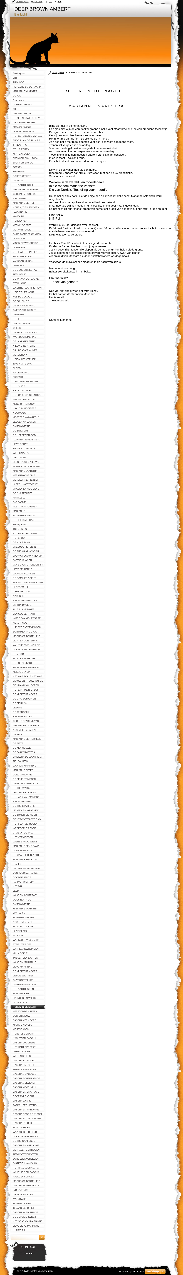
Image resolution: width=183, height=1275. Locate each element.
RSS (50, 1)
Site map (38, 1)
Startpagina (58, 72)
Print (59, 1)
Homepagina (22, 1)
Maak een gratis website (131, 1271)
